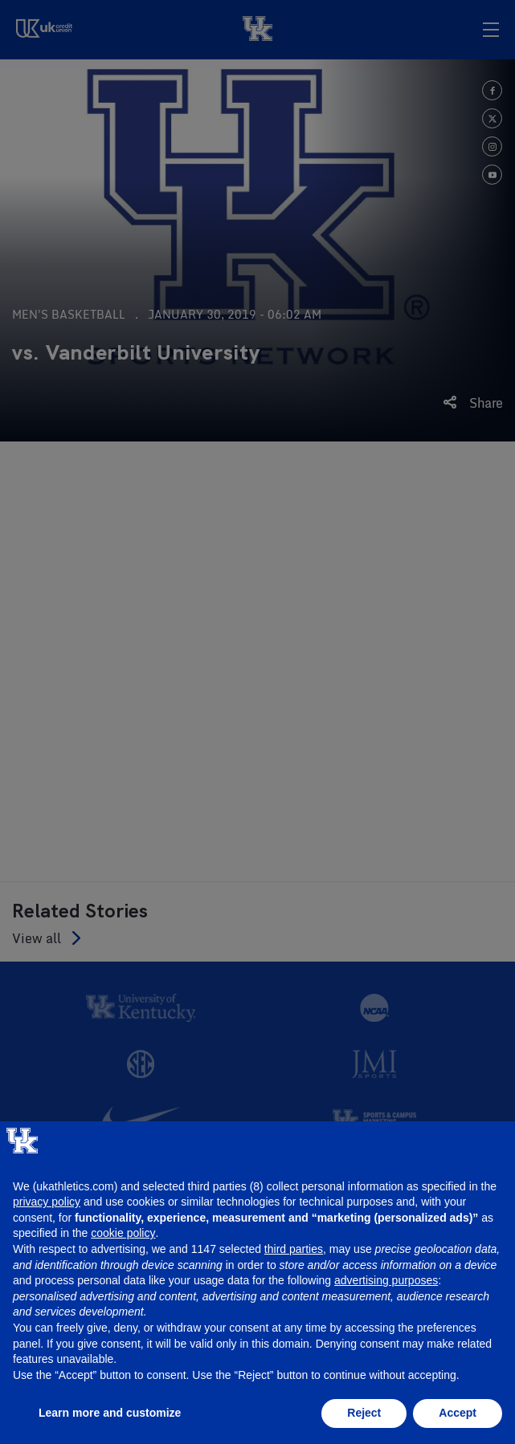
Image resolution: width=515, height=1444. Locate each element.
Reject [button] (364, 1412)
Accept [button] (457, 1412)
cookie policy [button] (123, 1232)
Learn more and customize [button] (110, 1412)
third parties (293, 1249)
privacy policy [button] (46, 1201)
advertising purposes (386, 1280)
